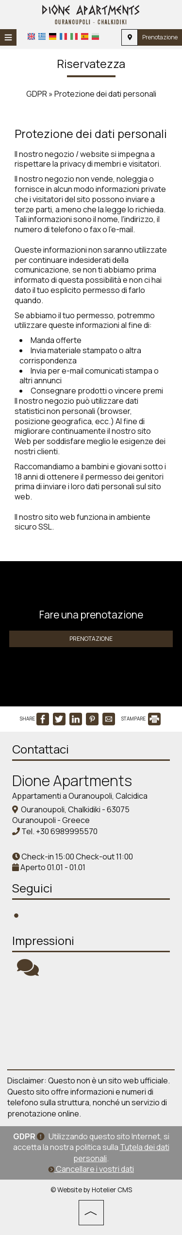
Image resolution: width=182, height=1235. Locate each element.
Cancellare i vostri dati (91, 1169)
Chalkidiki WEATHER (91, 1023)
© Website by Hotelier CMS (91, 1189)
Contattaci (40, 749)
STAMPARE (141, 718)
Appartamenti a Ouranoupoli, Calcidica (80, 795)
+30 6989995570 (67, 831)
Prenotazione (160, 37)
